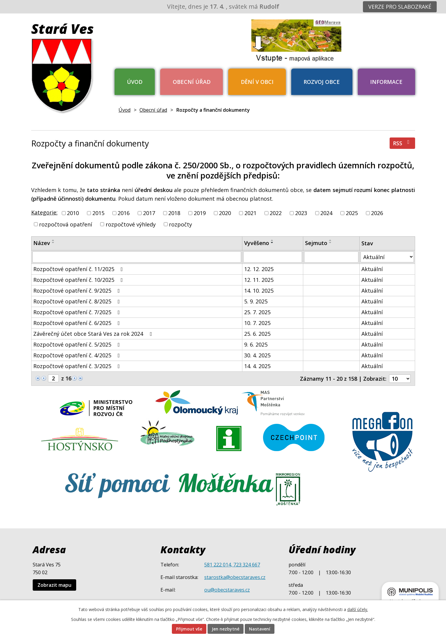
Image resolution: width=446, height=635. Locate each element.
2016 (124, 213)
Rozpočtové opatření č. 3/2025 (77, 366)
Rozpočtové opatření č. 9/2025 (77, 290)
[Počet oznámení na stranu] (400, 378)
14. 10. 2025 (259, 290)
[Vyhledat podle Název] (136, 257)
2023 (301, 213)
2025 (352, 213)
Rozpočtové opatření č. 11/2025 (79, 269)
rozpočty (180, 224)
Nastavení (259, 629)
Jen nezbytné (225, 629)
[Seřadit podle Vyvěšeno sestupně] (272, 242)
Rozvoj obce (322, 81)
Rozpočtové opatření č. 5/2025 (77, 344)
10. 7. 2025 (257, 322)
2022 (276, 213)
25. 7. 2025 (257, 312)
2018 (174, 213)
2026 (377, 213)
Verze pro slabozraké (399, 6)
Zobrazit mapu (54, 585)
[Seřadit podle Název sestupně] (53, 242)
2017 (149, 213)
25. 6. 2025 (257, 333)
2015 (98, 213)
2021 (250, 213)
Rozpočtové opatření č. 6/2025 (77, 322)
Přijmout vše (189, 629)
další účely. (357, 609)
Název (41, 243)
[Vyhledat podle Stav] (387, 256)
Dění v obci (257, 81)
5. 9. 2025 (256, 301)
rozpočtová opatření (65, 224)
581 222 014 (217, 564)
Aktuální (372, 269)
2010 (73, 213)
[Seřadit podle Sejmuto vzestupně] (330, 240)
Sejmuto (316, 243)
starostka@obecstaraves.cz (234, 577)
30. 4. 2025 (257, 355)
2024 (326, 213)
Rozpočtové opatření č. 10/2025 (79, 279)
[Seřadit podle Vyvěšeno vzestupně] (272, 240)
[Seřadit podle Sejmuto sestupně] (330, 242)
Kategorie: (44, 212)
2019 (200, 213)
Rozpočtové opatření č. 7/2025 (77, 312)
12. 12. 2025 (259, 269)
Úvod (134, 81)
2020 (225, 213)
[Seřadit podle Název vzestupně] (53, 240)
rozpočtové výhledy (131, 224)
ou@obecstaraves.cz (227, 589)
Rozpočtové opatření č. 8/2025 (77, 301)
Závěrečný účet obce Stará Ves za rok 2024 (93, 333)
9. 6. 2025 (256, 344)
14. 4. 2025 (257, 366)
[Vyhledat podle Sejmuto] (331, 257)
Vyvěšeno (256, 243)
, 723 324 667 (245, 564)
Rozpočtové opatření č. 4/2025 (77, 355)
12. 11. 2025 (259, 279)
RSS (402, 143)
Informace (386, 81)
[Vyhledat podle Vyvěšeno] (272, 257)
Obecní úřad (192, 81)
